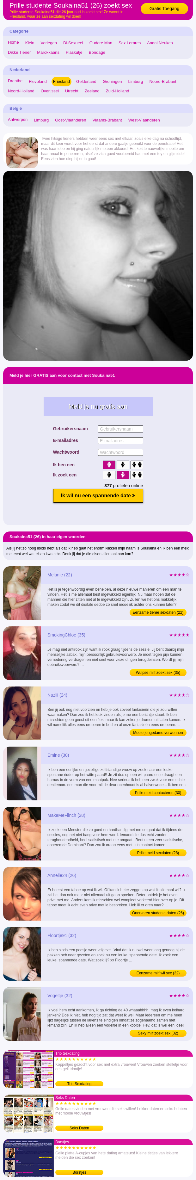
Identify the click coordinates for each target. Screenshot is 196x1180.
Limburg (135, 81)
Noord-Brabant (162, 81)
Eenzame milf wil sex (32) (158, 973)
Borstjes (79, 1172)
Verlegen (49, 42)
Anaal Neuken (160, 42)
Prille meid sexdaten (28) (158, 853)
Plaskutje (74, 52)
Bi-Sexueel (73, 42)
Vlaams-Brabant (107, 120)
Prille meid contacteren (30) (158, 793)
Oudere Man (100, 42)
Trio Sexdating (79, 1084)
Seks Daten (79, 1128)
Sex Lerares (130, 42)
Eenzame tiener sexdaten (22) (158, 612)
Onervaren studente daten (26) (158, 913)
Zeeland (92, 91)
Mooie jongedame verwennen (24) (158, 733)
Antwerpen (18, 119)
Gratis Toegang (165, 8)
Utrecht (71, 91)
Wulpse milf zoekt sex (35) (158, 672)
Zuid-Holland (117, 91)
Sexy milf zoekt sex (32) (158, 1033)
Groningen (112, 81)
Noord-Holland (21, 91)
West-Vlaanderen (144, 120)
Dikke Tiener (19, 52)
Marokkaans (48, 52)
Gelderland (86, 81)
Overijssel (50, 91)
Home (13, 42)
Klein (29, 42)
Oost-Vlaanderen (70, 120)
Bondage (97, 52)
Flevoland (37, 81)
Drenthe (15, 80)
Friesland (61, 81)
